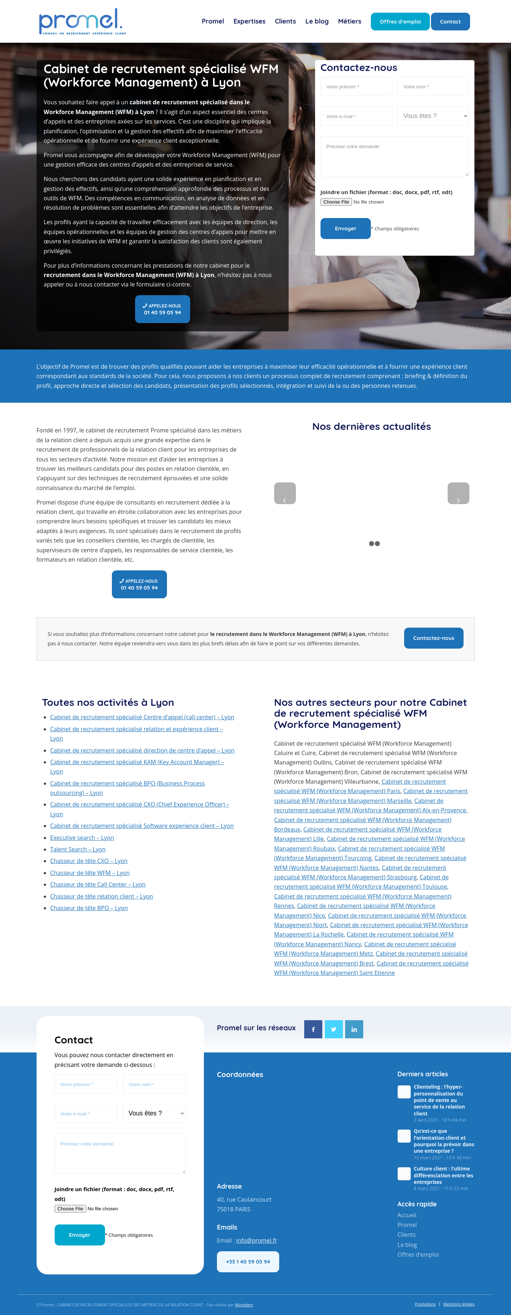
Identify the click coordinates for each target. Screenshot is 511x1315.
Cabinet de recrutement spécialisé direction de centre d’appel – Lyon (142, 750)
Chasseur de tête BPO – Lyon (89, 908)
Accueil (407, 1215)
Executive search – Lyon (82, 838)
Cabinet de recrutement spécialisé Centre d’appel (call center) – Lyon (142, 717)
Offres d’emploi (418, 1253)
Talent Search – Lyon (78, 849)
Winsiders (244, 1304)
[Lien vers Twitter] (334, 1029)
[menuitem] (213, 21)
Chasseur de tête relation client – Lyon (101, 896)
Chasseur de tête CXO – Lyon (89, 861)
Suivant (458, 493)
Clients (407, 1234)
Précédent (285, 493)
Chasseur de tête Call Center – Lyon (98, 884)
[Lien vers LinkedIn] (354, 1029)
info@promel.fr (256, 1240)
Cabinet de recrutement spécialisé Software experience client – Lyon (142, 826)
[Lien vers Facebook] (314, 1029)
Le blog (407, 1244)
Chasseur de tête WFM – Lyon (90, 873)
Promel (407, 1224)
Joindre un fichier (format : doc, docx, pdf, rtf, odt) (387, 192)
